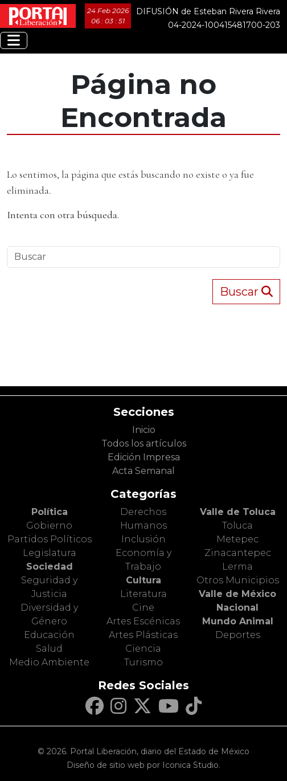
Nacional (237, 607)
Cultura (143, 580)
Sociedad (49, 566)
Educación (49, 634)
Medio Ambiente (49, 662)
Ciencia (143, 648)
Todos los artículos (143, 443)
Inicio (143, 429)
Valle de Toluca (238, 511)
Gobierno (49, 525)
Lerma (237, 566)
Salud (49, 648)
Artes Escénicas (143, 621)
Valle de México (237, 593)
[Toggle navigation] (13, 40)
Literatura (143, 593)
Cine (143, 607)
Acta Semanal (143, 470)
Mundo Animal (237, 621)
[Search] (143, 257)
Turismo (143, 662)
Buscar (246, 292)
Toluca (237, 525)
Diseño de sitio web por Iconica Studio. (143, 765)
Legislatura (49, 552)
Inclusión (143, 539)
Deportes (237, 634)
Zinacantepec (237, 552)
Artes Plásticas (143, 634)
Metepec (237, 539)
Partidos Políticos (49, 539)
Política (49, 511)
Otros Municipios (237, 580)
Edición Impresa (144, 457)
